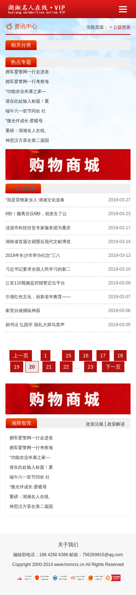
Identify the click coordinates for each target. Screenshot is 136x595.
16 (85, 355)
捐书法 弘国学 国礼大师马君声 (35, 324)
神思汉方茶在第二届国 (27, 140)
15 (68, 355)
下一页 (113, 367)
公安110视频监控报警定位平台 (35, 283)
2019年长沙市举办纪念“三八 (32, 255)
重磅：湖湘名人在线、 (27, 130)
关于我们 (68, 544)
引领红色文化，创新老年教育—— (38, 296)
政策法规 (95, 424)
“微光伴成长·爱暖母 (24, 120)
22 (66, 367)
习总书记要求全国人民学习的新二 (38, 269)
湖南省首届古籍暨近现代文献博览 (38, 241)
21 (49, 367)
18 (120, 355)
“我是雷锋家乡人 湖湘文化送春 (35, 199)
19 (17, 367)
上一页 (20, 355)
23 (91, 367)
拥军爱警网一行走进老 (27, 71)
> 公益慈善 (120, 27)
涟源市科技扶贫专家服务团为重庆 (38, 227)
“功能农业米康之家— (25, 91)
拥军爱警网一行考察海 (27, 81)
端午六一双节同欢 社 (25, 111)
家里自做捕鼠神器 (22, 310)
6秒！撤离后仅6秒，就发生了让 (36, 213)
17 (103, 355)
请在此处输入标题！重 (27, 101)
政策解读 (116, 424)
